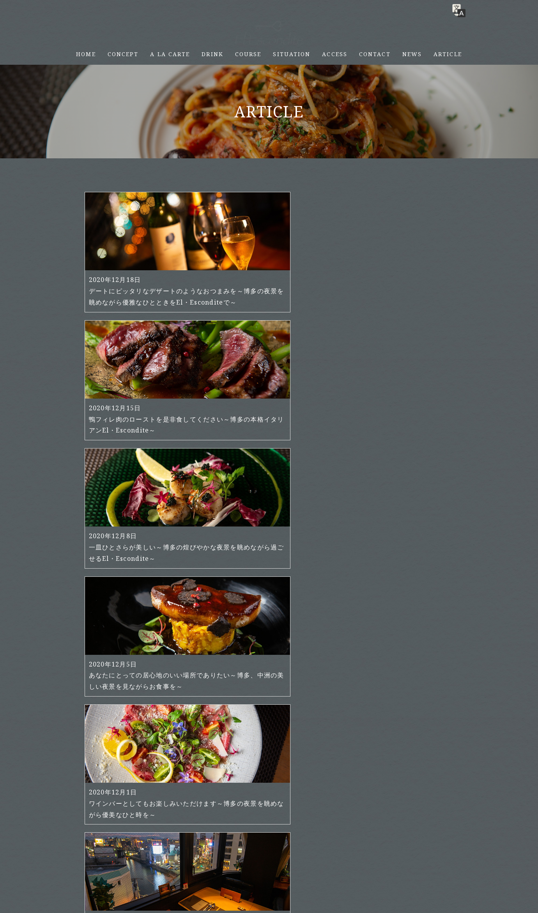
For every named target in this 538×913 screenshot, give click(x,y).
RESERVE (527, 47)
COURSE (248, 54)
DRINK (212, 54)
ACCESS (334, 54)
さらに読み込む (269, 783)
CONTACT (375, 54)
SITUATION (291, 54)
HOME (86, 54)
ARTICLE (448, 54)
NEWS (412, 54)
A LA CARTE (170, 54)
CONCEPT (123, 54)
